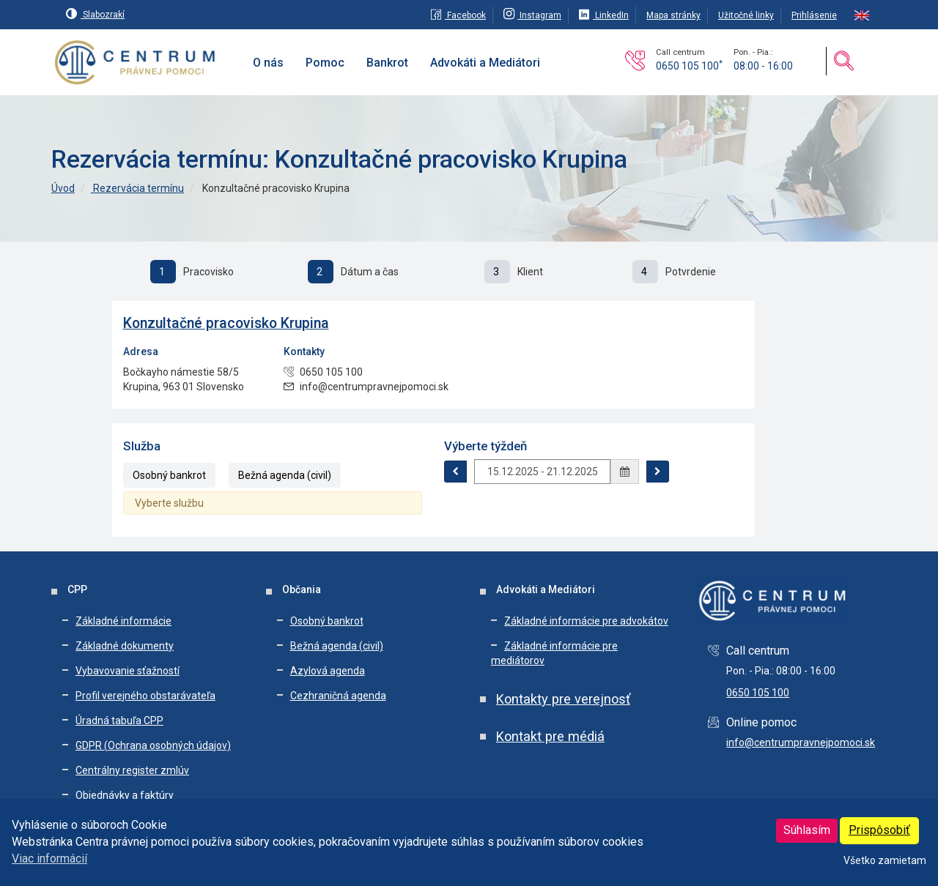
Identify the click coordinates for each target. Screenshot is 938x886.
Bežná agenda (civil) (284, 475)
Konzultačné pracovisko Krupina (226, 323)
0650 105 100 (689, 66)
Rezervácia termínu (137, 188)
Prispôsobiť (879, 830)
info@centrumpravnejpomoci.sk (800, 742)
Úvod (63, 188)
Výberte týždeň (485, 446)
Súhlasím (806, 830)
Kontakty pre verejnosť (563, 699)
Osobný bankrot (169, 475)
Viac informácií (49, 858)
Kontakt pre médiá (550, 736)
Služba (141, 446)
